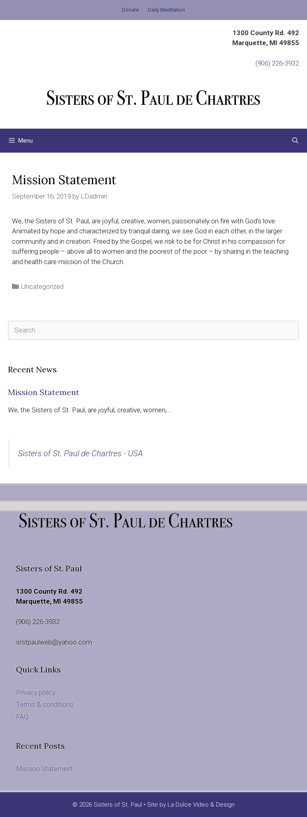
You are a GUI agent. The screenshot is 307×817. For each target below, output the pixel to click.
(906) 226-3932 (277, 63)
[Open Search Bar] (295, 141)
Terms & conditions (45, 704)
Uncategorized (42, 286)
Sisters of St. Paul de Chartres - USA (80, 453)
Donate (130, 10)
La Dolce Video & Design (201, 804)
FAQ (22, 717)
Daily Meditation (166, 10)
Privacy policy (36, 692)
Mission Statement (43, 392)
